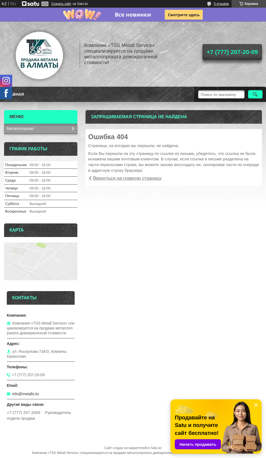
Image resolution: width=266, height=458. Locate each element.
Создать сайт (61, 4)
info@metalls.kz (25, 394)
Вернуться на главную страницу (127, 178)
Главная (14, 94)
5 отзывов (221, 4)
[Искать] (255, 94)
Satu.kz (156, 448)
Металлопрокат (20, 128)
